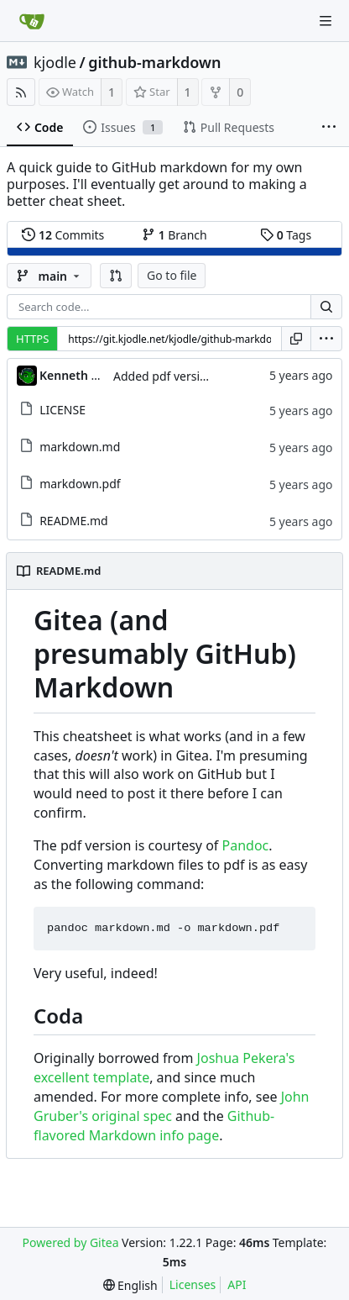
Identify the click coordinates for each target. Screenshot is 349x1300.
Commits (63, 235)
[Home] (31, 21)
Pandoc (245, 845)
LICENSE (62, 410)
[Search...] (326, 306)
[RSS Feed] (21, 92)
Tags (285, 235)
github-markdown (154, 62)
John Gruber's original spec (172, 1106)
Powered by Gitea (71, 1242)
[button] (116, 275)
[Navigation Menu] (325, 21)
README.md (73, 521)
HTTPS (32, 338)
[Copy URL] (296, 338)
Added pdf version (163, 376)
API (236, 1284)
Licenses (192, 1284)
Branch (174, 235)
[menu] (326, 338)
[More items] (328, 127)
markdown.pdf (79, 484)
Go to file (171, 275)
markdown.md (79, 447)
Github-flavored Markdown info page (154, 1126)
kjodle (55, 62)
